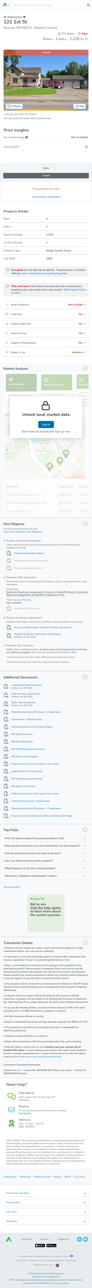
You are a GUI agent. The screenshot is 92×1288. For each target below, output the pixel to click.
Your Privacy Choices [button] (62, 1256)
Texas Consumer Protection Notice (67, 1280)
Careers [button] (45, 1239)
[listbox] (46, 1193)
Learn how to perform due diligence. (23, 531)
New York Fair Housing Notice (46, 1276)
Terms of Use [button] (21, 1260)
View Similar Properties (46, 197)
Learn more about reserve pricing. (43, 1056)
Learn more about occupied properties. (45, 273)
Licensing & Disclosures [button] (55, 1260)
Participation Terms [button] (36, 1260)
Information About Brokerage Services (32, 1280)
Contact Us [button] (63, 1239)
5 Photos (14, 106)
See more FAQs (12, 887)
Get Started (25, 1113)
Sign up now (62, 431)
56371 (67, 1176)
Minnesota (25, 1176)
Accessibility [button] (71, 1260)
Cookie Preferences (42, 1256)
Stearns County (42, 1176)
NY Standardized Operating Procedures (46, 1273)
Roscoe (57, 1176)
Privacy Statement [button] (25, 1256)
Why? (74, 652)
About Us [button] (27, 1239)
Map (79, 106)
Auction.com (10, 1176)
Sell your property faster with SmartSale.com (27, 118)
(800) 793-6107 (27, 1126)
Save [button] (83, 33)
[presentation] (51, 5)
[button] (9, 1239)
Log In (46, 424)
